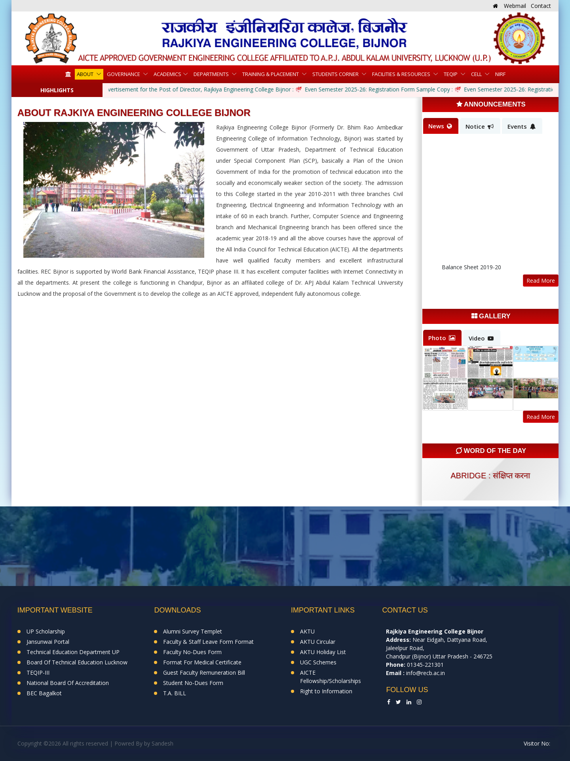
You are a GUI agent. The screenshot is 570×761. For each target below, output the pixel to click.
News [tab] (440, 126)
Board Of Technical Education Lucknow (77, 662)
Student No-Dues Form (193, 683)
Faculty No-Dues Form (192, 652)
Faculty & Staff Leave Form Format (208, 641)
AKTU (307, 631)
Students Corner (336, 74)
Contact (541, 6)
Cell (477, 74)
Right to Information (326, 691)
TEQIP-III (38, 672)
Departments (212, 74)
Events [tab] (521, 126)
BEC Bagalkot (44, 693)
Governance (124, 74)
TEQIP (451, 74)
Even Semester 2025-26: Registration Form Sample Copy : (379, 89)
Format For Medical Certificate (202, 662)
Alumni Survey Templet (192, 631)
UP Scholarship (46, 631)
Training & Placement (271, 74)
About (86, 74)
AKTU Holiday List (323, 652)
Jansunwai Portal (48, 641)
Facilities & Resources (401, 74)
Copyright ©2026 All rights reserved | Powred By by (84, 743)
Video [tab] (481, 338)
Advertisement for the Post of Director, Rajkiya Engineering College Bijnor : (198, 89)
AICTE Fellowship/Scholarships (330, 677)
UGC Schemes (318, 662)
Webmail (515, 6)
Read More (540, 280)
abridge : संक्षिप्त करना (490, 475)
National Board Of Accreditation (68, 683)
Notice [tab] (480, 126)
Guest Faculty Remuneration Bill (204, 672)
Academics (167, 74)
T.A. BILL (174, 693)
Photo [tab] (441, 338)
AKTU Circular (317, 641)
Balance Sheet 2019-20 (471, 269)
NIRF (500, 74)
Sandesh (162, 743)
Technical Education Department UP (73, 652)
